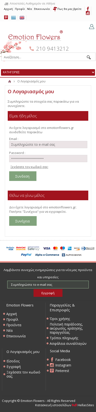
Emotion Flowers (31, 44)
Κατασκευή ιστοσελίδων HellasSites (64, 405)
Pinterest (62, 370)
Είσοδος (13, 361)
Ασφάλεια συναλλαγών (68, 343)
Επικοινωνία (42, 9)
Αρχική (8, 9)
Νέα (29, 9)
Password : (17, 153)
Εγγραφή (14, 366)
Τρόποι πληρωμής (64, 338)
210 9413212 (52, 48)
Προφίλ (20, 9)
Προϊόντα (13, 325)
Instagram (63, 365)
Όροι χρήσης (60, 318)
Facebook (63, 359)
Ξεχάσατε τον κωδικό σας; (29, 167)
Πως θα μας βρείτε (69, 9)
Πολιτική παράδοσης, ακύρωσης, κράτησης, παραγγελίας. (66, 328)
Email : (13, 139)
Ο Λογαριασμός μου (23, 351)
